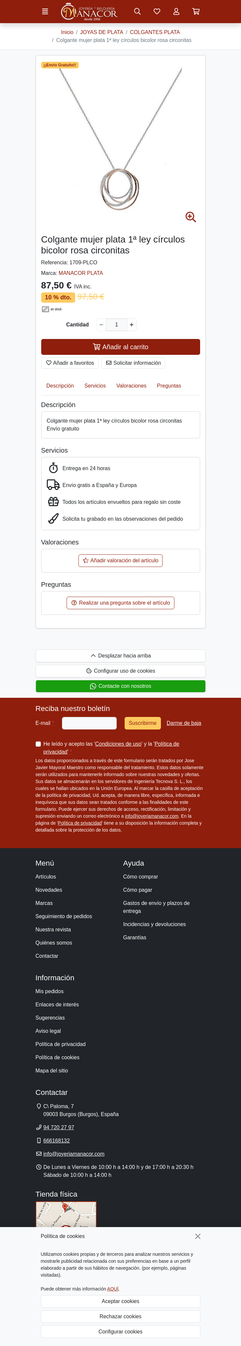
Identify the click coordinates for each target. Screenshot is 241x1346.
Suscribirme (143, 723)
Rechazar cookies (120, 1316)
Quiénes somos (54, 943)
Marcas (44, 903)
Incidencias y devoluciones (154, 924)
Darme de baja (183, 723)
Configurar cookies (120, 1331)
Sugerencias (50, 1018)
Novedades (49, 890)
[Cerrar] (198, 1236)
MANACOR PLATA (81, 273)
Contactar (47, 956)
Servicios (95, 386)
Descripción (60, 386)
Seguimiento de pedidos (64, 916)
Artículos (46, 876)
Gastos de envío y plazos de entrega (156, 907)
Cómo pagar (137, 890)
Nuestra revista (53, 929)
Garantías (134, 937)
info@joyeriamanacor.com (151, 816)
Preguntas (169, 386)
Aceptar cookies (120, 1301)
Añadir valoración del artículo (121, 560)
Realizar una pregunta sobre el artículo (120, 603)
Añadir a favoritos (69, 363)
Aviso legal (48, 1031)
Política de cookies (57, 1057)
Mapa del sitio (52, 1070)
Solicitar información (133, 363)
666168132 (57, 1140)
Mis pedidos (50, 991)
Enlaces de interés (57, 1004)
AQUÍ (112, 1288)
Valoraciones (131, 386)
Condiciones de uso (118, 744)
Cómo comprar (140, 876)
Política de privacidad (80, 823)
